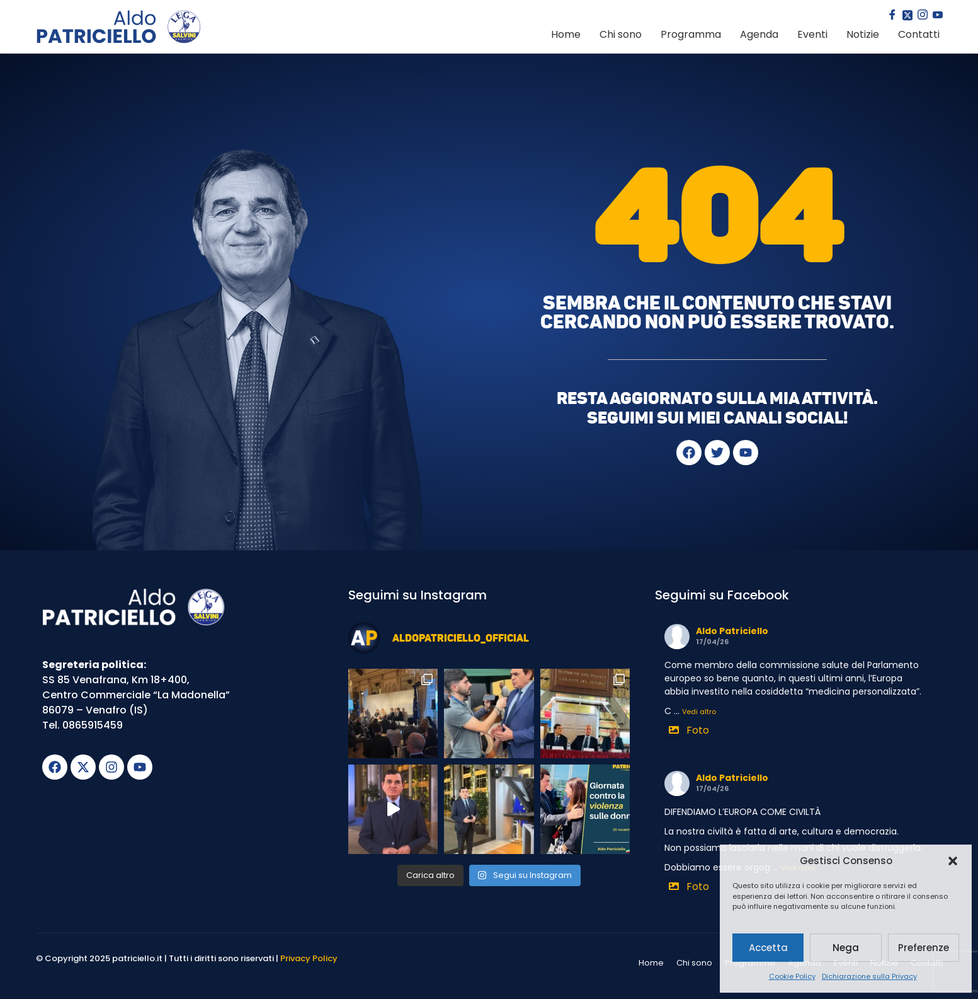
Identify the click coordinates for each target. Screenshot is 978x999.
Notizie (862, 34)
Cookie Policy (792, 976)
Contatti (919, 34)
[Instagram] (921, 15)
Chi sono (621, 34)
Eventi (812, 34)
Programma (691, 34)
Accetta (768, 947)
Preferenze (923, 947)
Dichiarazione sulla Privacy (869, 976)
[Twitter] (906, 15)
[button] (953, 861)
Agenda (759, 34)
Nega (846, 947)
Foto (686, 730)
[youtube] (936, 15)
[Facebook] (891, 15)
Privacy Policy (309, 958)
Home (566, 34)
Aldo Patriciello (732, 631)
